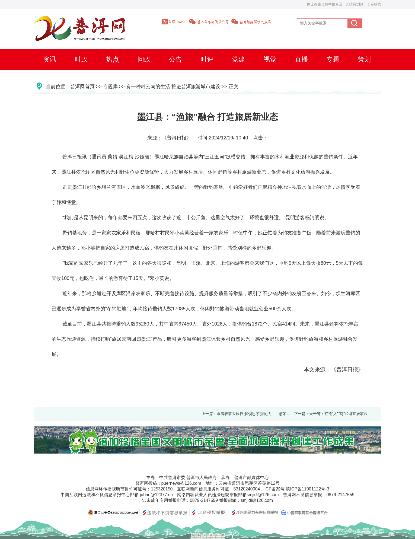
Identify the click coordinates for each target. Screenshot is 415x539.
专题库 (110, 86)
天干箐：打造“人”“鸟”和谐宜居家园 (338, 414)
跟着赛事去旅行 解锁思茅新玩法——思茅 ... (253, 414)
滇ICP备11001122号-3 (307, 489)
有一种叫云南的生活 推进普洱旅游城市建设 (173, 86)
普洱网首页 (82, 86)
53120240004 (246, 489)
